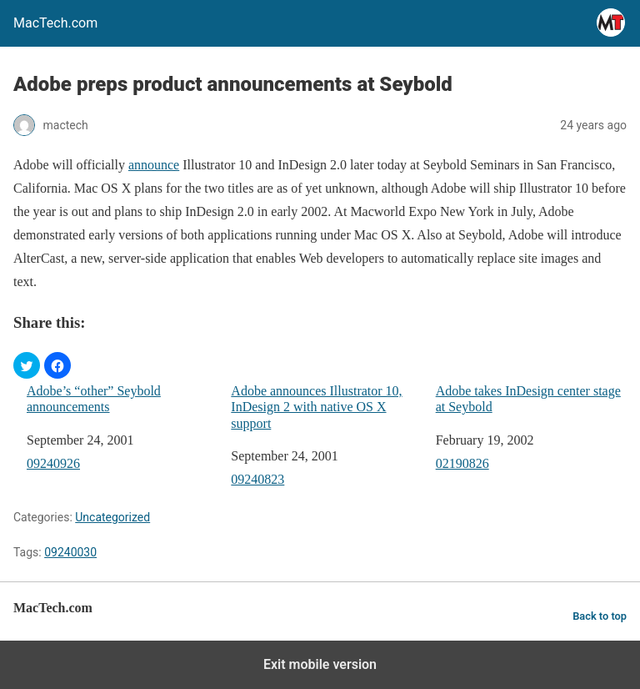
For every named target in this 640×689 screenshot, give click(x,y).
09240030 (70, 552)
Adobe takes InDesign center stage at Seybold (528, 399)
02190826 (462, 463)
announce (153, 165)
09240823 (257, 479)
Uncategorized (112, 517)
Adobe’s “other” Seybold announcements (94, 399)
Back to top (599, 616)
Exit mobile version (320, 664)
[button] (26, 365)
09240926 (53, 463)
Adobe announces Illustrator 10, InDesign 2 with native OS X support (316, 407)
